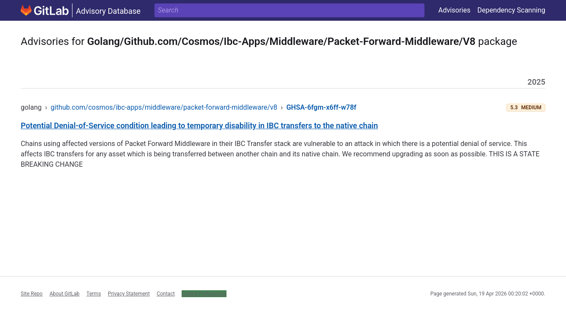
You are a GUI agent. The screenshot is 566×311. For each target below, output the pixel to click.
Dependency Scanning (511, 10)
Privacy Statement (129, 294)
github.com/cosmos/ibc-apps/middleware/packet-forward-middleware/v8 (163, 107)
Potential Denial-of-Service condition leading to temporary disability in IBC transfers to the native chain (199, 125)
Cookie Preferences (204, 294)
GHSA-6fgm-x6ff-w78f (321, 107)
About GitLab (65, 294)
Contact (166, 294)
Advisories (454, 10)
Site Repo (32, 294)
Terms (93, 294)
